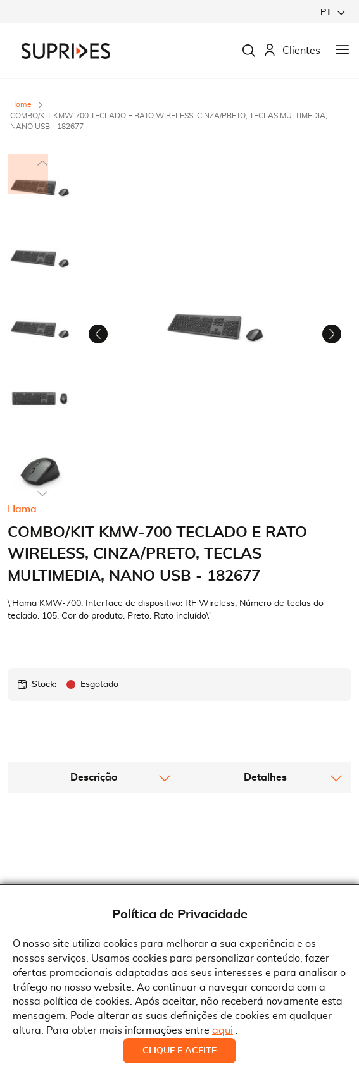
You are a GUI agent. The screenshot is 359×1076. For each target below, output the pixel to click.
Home (21, 104)
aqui (222, 1030)
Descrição (93, 760)
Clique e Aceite (179, 1050)
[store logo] (66, 51)
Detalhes (265, 760)
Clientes (291, 51)
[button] (332, 12)
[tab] (94, 760)
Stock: (44, 667)
